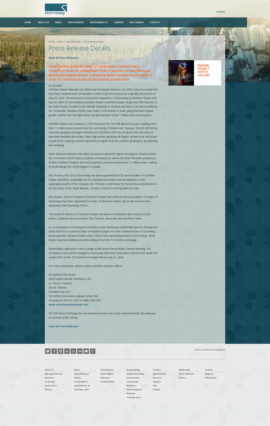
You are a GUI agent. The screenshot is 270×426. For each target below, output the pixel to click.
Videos (182, 377)
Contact (175, 22)
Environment (133, 377)
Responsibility (119, 22)
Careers (139, 22)
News (79, 22)
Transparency (134, 397)
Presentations (81, 381)
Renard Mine (106, 373)
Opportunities (159, 373)
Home (48, 22)
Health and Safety (135, 373)
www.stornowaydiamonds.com (68, 304)
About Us (63, 22)
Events (77, 377)
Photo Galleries (186, 373)
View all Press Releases (64, 57)
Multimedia (157, 22)
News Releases (73, 41)
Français (220, 11)
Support (157, 381)
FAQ (155, 385)
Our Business (96, 22)
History (48, 389)
